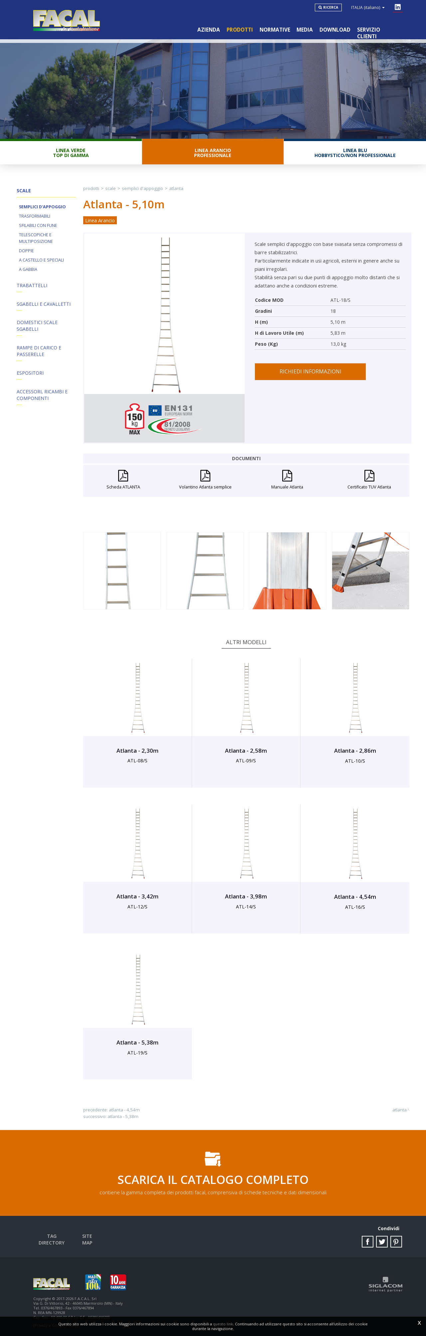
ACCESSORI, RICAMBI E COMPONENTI (42, 395)
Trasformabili (34, 216)
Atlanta (176, 189)
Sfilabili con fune (38, 226)
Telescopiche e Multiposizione (36, 238)
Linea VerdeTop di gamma (71, 153)
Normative (274, 29)
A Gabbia (28, 270)
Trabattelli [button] (32, 286)
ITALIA (368, 7)
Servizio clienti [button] (379, 29)
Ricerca (330, 7)
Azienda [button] (208, 29)
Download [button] (335, 29)
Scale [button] (24, 191)
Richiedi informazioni (310, 371)
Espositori (30, 373)
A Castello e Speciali (41, 260)
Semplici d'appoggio (42, 207)
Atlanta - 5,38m (122, 1117)
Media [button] (305, 29)
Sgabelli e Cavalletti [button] (44, 304)
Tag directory (51, 1236)
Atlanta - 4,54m (124, 1110)
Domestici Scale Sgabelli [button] (37, 326)
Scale (110, 189)
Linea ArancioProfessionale (212, 153)
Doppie (26, 251)
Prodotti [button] (239, 29)
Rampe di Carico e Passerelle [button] (39, 351)
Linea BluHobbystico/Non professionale (355, 153)
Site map (87, 1236)
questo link (223, 1323)
